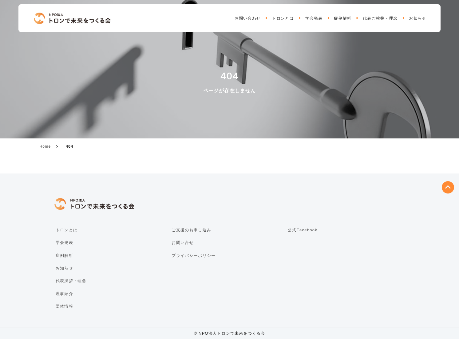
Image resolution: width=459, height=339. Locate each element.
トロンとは (283, 18)
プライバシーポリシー (194, 255)
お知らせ (417, 18)
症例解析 (342, 18)
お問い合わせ (248, 18)
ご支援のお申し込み (191, 230)
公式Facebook (302, 230)
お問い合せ (183, 242)
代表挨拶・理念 (71, 280)
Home (45, 146)
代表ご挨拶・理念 (380, 18)
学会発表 (314, 18)
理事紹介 (64, 293)
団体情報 (64, 306)
